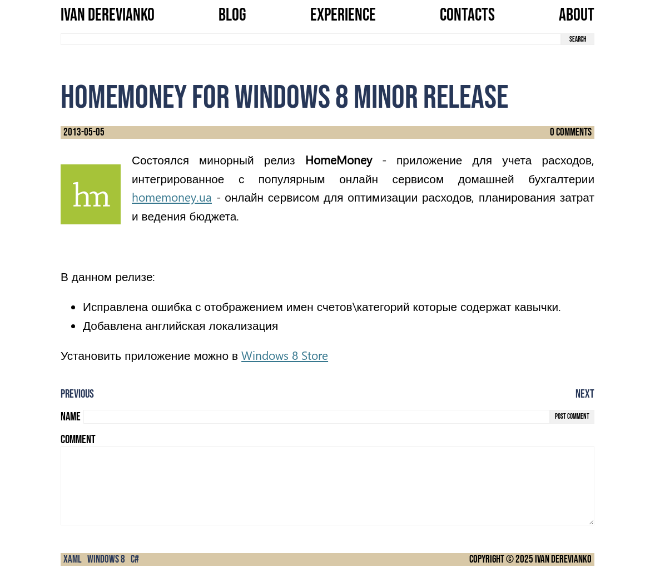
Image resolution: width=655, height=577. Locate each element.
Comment (78, 439)
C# (135, 559)
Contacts (467, 15)
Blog (232, 15)
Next (584, 394)
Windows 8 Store (284, 355)
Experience (343, 15)
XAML (72, 559)
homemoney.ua (172, 196)
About (576, 15)
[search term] (311, 39)
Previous (77, 394)
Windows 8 (106, 559)
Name (71, 417)
